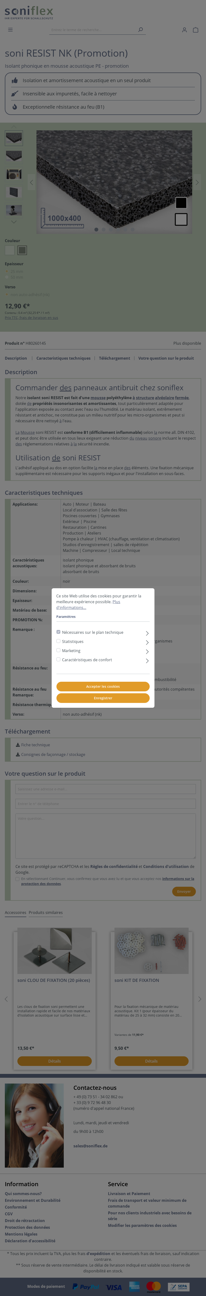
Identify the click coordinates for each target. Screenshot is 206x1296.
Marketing (71, 650)
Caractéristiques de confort (87, 659)
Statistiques (73, 641)
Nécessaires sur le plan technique (92, 632)
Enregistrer (103, 698)
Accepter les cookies (103, 686)
